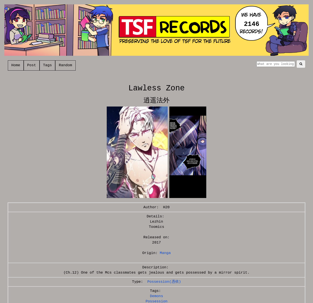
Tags (47, 65)
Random (65, 65)
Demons (156, 296)
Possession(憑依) (164, 282)
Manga (165, 253)
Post (31, 65)
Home (15, 65)
